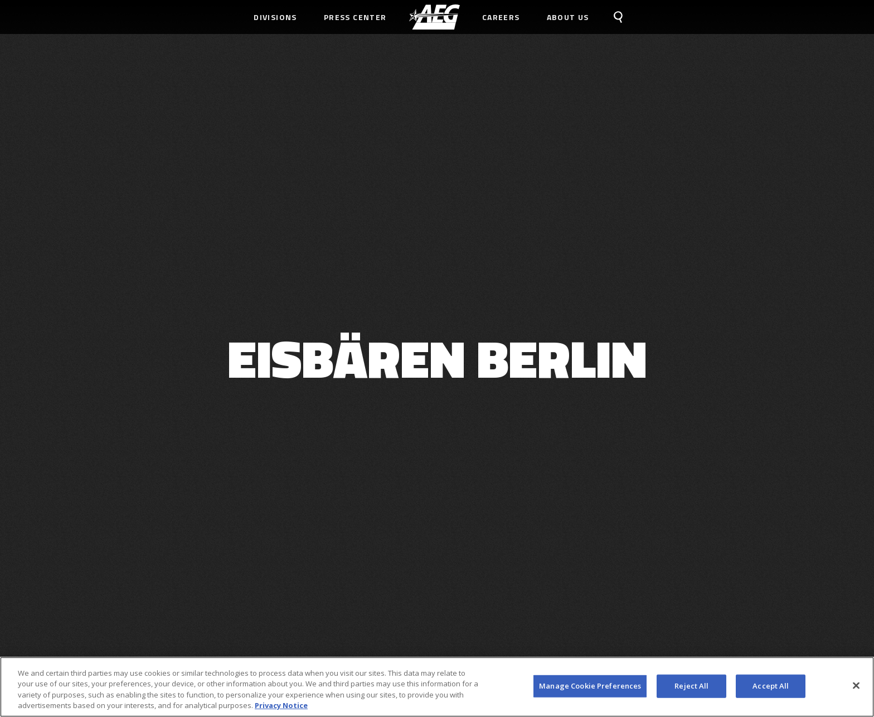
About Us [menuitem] (568, 17)
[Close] (856, 685)
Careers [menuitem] (501, 17)
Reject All (691, 686)
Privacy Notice (281, 705)
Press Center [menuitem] (355, 17)
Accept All (770, 686)
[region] (437, 687)
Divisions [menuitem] (275, 17)
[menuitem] (434, 17)
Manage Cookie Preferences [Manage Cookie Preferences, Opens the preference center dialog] (590, 686)
